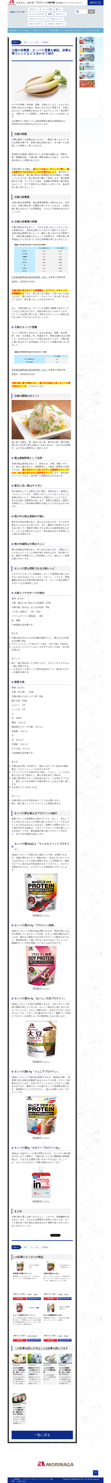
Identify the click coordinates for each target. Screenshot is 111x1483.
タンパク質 (47, 9)
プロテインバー (56, 19)
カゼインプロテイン (56, 24)
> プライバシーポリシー (30, 1479)
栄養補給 (45, 42)
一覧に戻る (42, 1435)
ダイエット (60, 14)
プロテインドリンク (37, 19)
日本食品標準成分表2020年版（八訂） (30, 277)
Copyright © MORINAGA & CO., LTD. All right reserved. (81, 1479)
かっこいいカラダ (36, 14)
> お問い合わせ (21, 1481)
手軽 (25, 42)
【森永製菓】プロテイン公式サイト (20, 30)
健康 (50, 14)
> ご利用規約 (16, 1479)
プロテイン (33, 9)
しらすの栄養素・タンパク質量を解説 (49, 1370)
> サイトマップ (43, 1479)
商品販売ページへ (41, 915)
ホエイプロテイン (36, 24)
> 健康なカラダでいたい (40, 30)
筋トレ (59, 9)
